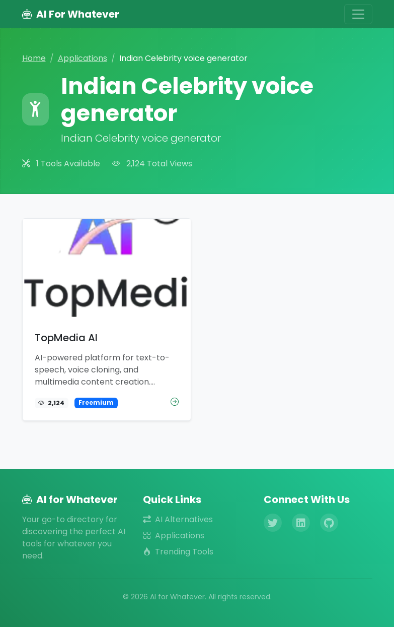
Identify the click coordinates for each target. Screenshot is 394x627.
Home (34, 58)
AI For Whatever (70, 14)
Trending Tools (178, 551)
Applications (82, 58)
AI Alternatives (178, 519)
